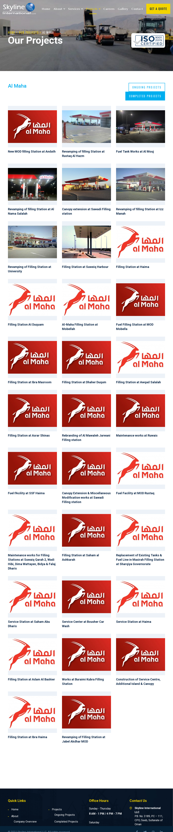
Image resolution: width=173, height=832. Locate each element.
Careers (109, 8)
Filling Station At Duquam (26, 324)
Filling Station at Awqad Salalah (138, 382)
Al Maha (48, 32)
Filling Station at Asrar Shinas (29, 435)
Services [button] (74, 8)
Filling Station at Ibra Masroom (30, 382)
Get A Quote (158, 9)
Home (46, 8)
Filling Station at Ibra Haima (27, 737)
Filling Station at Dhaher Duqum (84, 382)
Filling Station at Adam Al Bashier (31, 679)
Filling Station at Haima (132, 267)
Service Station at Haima (133, 621)
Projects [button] (91, 8)
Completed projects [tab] (145, 96)
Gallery (123, 8)
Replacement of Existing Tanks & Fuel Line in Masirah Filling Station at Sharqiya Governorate (140, 559)
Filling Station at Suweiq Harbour (85, 267)
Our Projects (29, 32)
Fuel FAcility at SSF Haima (26, 493)
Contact (137, 8)
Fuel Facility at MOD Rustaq (135, 493)
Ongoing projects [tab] (146, 87)
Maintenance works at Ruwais (136, 435)
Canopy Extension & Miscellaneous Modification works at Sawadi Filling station (86, 497)
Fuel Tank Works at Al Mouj (135, 151)
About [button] (58, 8)
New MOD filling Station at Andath (32, 151)
